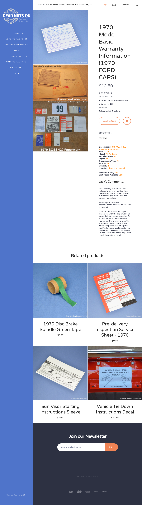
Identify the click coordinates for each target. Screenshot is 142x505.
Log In (17, 73)
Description (105, 133)
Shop (16, 33)
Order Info (16, 56)
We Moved (16, 67)
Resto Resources (16, 45)
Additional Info (16, 62)
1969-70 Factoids (17, 39)
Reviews (103, 138)
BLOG (16, 50)
